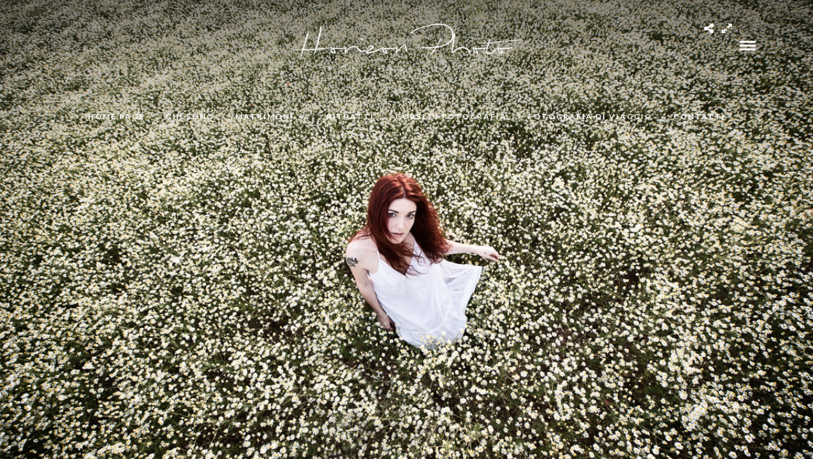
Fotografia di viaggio (590, 116)
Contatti (699, 116)
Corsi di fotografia (451, 116)
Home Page (116, 116)
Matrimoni (264, 116)
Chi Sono (190, 116)
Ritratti (350, 116)
